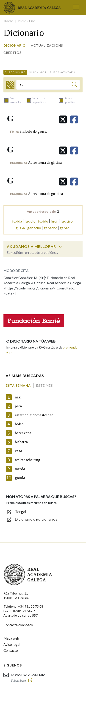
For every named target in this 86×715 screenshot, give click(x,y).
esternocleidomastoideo (34, 415)
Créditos (12, 52)
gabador (50, 228)
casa (18, 451)
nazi (18, 397)
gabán (64, 228)
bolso (19, 424)
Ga (22, 228)
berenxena (23, 433)
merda (20, 469)
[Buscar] (74, 85)
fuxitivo (67, 221)
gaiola (20, 478)
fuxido (43, 221)
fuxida (17, 221)
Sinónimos (37, 72)
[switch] (60, 246)
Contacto (10, 650)
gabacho (34, 228)
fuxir (54, 221)
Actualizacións (47, 45)
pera (18, 406)
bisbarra (21, 442)
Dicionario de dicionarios (36, 519)
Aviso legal (11, 644)
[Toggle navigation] (76, 7)
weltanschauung (27, 460)
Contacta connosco (18, 625)
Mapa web (11, 638)
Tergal (20, 511)
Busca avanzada (62, 72)
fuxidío (30, 221)
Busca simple (15, 72)
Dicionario (14, 45)
